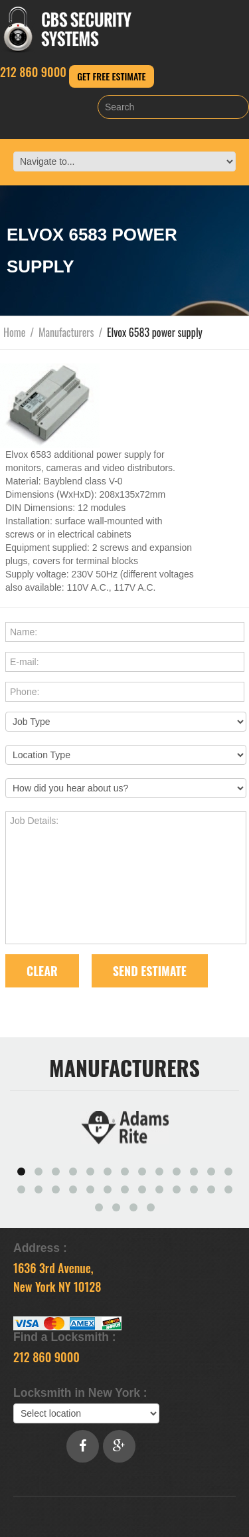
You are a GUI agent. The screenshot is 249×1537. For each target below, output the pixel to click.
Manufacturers (66, 332)
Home (14, 332)
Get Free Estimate (111, 76)
